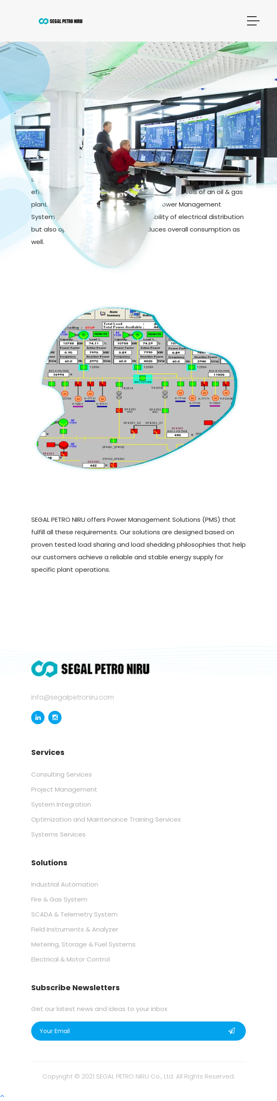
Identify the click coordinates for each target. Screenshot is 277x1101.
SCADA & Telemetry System (74, 914)
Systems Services (58, 834)
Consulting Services (61, 774)
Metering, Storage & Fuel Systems (83, 944)
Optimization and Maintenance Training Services (106, 819)
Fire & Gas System (59, 899)
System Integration (61, 804)
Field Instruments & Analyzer (74, 929)
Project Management (64, 789)
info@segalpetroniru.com (72, 697)
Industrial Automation (64, 884)
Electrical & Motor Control (70, 959)
